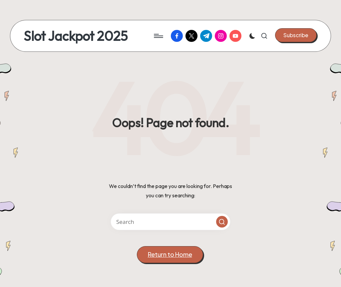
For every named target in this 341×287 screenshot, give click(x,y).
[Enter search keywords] (170, 221)
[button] (296, 35)
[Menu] (158, 36)
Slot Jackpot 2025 (76, 36)
